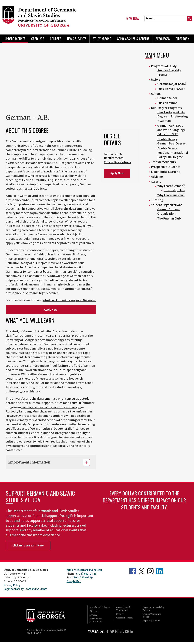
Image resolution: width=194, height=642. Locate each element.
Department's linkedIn (160, 571)
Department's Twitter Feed (141, 571)
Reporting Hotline (151, 620)
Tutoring (157, 200)
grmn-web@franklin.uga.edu (84, 569)
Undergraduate (15, 38)
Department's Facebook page (132, 571)
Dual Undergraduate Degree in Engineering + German (172, 116)
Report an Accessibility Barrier (153, 608)
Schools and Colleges (100, 607)
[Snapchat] (122, 631)
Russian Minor (167, 103)
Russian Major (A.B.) (171, 89)
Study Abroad (102, 38)
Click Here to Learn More (28, 545)
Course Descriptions (117, 162)
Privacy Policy (12, 585)
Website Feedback (124, 618)
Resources (163, 38)
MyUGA (93, 615)
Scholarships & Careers (133, 38)
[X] (112, 631)
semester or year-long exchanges (57, 407)
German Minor (167, 98)
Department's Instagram (150, 571)
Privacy (120, 614)
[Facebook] (107, 631)
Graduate (37, 38)
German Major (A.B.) (171, 84)
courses (48, 361)
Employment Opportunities (96, 620)
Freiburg (27, 407)
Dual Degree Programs (166, 108)
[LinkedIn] (131, 631)
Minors (156, 94)
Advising (157, 177)
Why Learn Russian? (171, 195)
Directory (182, 38)
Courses (55, 38)
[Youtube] (127, 631)
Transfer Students (163, 162)
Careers (156, 181)
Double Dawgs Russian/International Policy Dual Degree (172, 153)
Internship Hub (174, 190)
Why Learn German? (171, 186)
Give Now (132, 18)
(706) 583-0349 (83, 577)
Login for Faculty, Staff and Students (25, 589)
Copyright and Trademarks (123, 608)
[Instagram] (117, 631)
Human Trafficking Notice (152, 615)
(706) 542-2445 (86, 573)
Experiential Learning (166, 172)
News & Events (76, 38)
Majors (155, 79)
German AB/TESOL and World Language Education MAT (171, 130)
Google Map (74, 581)
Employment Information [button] (29, 462)
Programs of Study (164, 66)
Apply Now (51, 309)
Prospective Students (165, 167)
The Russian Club (169, 218)
